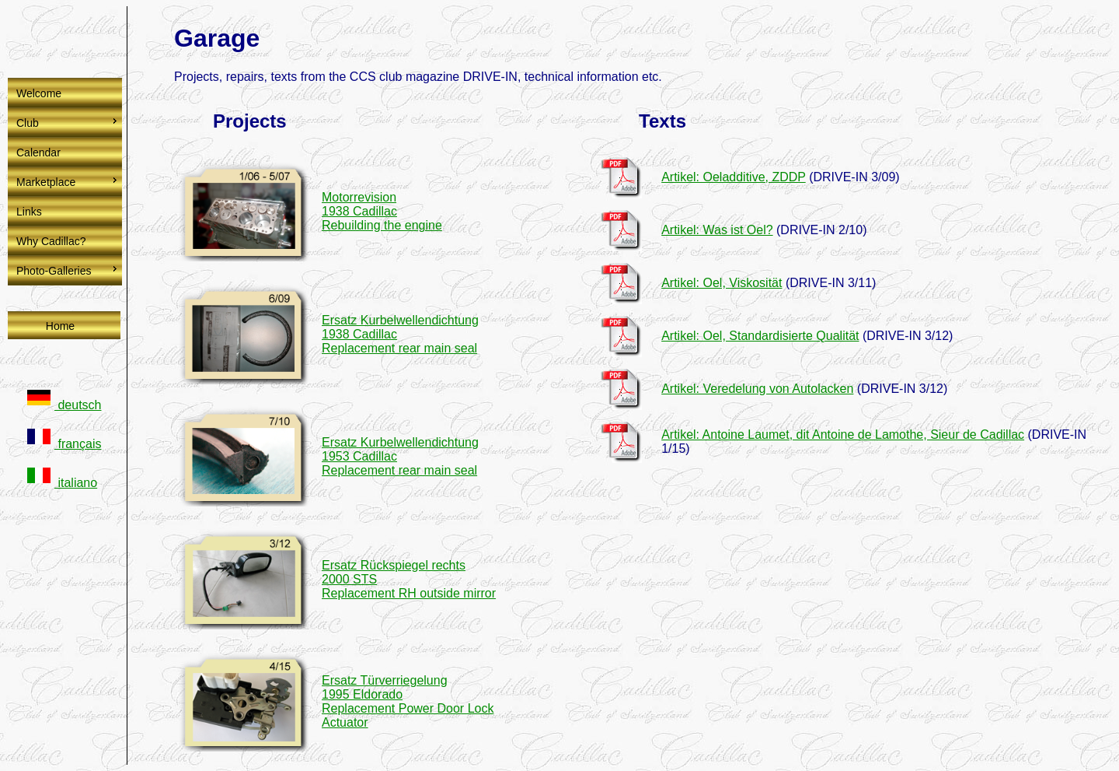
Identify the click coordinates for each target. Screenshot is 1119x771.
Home (60, 326)
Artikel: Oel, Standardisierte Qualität (760, 335)
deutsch (64, 405)
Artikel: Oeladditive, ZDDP (733, 177)
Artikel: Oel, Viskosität (721, 282)
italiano (62, 482)
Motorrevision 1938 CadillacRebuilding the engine (382, 211)
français (64, 443)
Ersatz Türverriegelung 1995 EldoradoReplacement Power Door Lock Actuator (407, 701)
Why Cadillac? (50, 241)
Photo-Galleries (54, 271)
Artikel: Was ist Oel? (716, 230)
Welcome (38, 93)
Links (29, 211)
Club (27, 123)
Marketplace (45, 182)
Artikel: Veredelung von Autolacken (757, 388)
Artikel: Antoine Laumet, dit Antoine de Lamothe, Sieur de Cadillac (842, 434)
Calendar (38, 152)
